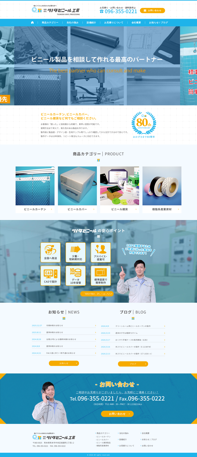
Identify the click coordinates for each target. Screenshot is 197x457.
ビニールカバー (102, 439)
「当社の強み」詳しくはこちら (97, 294)
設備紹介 (91, 22)
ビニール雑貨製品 (103, 442)
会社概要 (136, 22)
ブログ (133, 364)
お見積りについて (113, 22)
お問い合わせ (117, 413)
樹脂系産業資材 (102, 445)
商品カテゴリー (50, 22)
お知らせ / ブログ (158, 22)
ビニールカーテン (103, 436)
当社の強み (73, 22)
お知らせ (64, 363)
